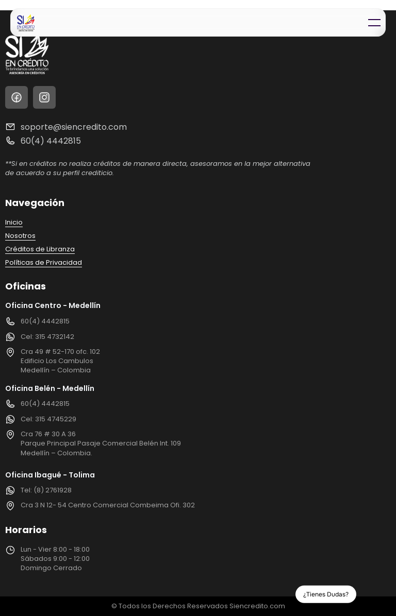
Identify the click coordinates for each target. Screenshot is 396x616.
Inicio (14, 222)
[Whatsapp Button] (373, 593)
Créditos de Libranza (40, 249)
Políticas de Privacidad (43, 262)
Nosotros (20, 236)
